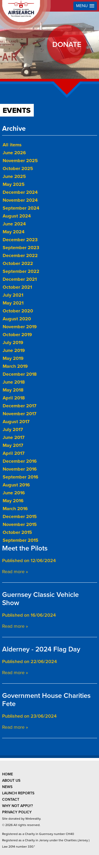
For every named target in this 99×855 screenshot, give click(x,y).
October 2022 (18, 263)
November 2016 (20, 469)
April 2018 (14, 398)
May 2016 (13, 501)
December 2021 (20, 279)
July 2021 (13, 295)
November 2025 (20, 160)
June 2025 (14, 176)
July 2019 (13, 342)
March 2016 (15, 508)
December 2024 (20, 192)
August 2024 (17, 216)
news (7, 787)
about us (11, 780)
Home (7, 774)
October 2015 (17, 532)
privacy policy (17, 812)
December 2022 (20, 255)
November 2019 (20, 327)
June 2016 (14, 493)
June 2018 (14, 382)
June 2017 (14, 437)
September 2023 (21, 247)
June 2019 (14, 350)
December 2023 (20, 240)
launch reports (18, 793)
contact (10, 799)
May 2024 (14, 232)
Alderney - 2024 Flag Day (41, 649)
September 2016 (20, 477)
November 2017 (19, 414)
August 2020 (17, 319)
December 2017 (19, 406)
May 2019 (13, 358)
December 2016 (20, 461)
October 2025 (18, 168)
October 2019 (17, 334)
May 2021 (13, 303)
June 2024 (14, 224)
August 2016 (16, 485)
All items (12, 145)
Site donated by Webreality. (21, 818)
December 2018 (20, 374)
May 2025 (14, 184)
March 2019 (15, 366)
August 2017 (16, 421)
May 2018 (13, 390)
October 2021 (17, 287)
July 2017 (13, 429)
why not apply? (17, 806)
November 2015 (20, 524)
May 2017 (13, 445)
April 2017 (14, 453)
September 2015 (20, 540)
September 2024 (21, 208)
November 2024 (20, 200)
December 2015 (20, 516)
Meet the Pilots (25, 548)
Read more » (15, 571)
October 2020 (18, 311)
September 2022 (21, 271)
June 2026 (14, 153)
